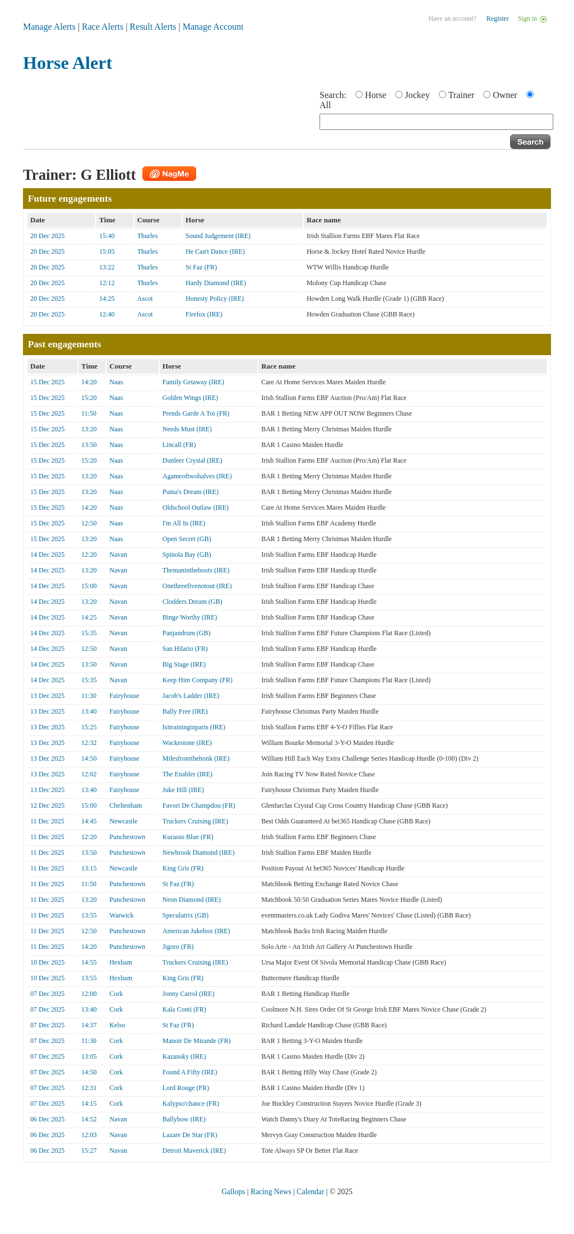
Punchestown (127, 837)
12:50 (88, 523)
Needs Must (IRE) (187, 429)
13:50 (88, 445)
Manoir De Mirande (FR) (197, 1041)
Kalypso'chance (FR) (191, 1103)
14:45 (88, 821)
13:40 (88, 711)
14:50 (88, 758)
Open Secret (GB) (187, 539)
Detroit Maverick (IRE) (194, 1150)
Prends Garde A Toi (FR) (196, 413)
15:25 (88, 727)
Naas (116, 382)
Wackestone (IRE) (187, 743)
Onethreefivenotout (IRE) (197, 586)
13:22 (106, 267)
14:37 (88, 1025)
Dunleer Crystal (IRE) (193, 460)
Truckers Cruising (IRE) (195, 821)
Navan (118, 554)
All (325, 105)
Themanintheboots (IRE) (196, 570)
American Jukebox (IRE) (196, 931)
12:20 (88, 554)
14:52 (88, 1119)
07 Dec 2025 (47, 994)
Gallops (233, 1192)
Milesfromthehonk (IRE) (196, 758)
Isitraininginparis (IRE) (194, 727)
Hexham (120, 962)
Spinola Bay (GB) (187, 554)
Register (498, 18)
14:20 (88, 382)
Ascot (145, 298)
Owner (505, 95)
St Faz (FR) (201, 267)
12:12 (106, 283)
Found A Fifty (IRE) (190, 1072)
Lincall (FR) (179, 445)
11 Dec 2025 (47, 821)
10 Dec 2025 (47, 962)
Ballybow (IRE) (184, 1119)
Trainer (461, 95)
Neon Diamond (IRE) (192, 900)
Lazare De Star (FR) (190, 1135)
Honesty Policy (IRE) (215, 298)
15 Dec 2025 (47, 382)
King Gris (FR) (183, 868)
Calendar (310, 1192)
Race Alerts (102, 26)
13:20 (88, 429)
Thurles (147, 236)
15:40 (106, 236)
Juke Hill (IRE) (183, 790)
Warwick (121, 915)
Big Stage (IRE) (184, 664)
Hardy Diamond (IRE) (216, 283)
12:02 (88, 774)
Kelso (117, 1025)
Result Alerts (152, 26)
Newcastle (123, 821)
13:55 (88, 915)
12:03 (88, 1135)
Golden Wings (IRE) (190, 398)
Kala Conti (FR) (184, 1009)
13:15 (88, 868)
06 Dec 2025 (47, 1119)
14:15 (88, 1103)
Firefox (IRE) (204, 314)
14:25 (106, 298)
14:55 (88, 962)
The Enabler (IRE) (187, 774)
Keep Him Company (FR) (198, 680)
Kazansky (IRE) (184, 1056)
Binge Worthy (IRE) (190, 617)
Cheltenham (125, 805)
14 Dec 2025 (47, 554)
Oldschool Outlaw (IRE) (196, 507)
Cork (116, 994)
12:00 (88, 994)
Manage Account (213, 26)
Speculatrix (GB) (186, 915)
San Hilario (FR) (185, 649)
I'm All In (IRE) (184, 523)
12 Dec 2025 (47, 805)
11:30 (88, 696)
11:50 (88, 413)
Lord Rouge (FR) (186, 1088)
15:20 (88, 398)
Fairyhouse (124, 696)
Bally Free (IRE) (185, 711)
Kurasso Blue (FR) (188, 837)
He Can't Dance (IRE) (215, 251)
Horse (375, 95)
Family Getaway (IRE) (193, 382)
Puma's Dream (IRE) (191, 492)
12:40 (106, 314)
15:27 (88, 1150)
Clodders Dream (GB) (193, 602)
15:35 (88, 633)
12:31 (88, 1088)
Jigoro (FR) (178, 947)
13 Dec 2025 (47, 696)
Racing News (271, 1192)
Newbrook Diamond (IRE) (199, 852)
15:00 (88, 586)
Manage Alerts (49, 26)
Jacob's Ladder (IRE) (191, 696)
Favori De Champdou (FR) (199, 805)
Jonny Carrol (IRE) (189, 994)
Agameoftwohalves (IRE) (197, 476)
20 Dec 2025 (47, 236)
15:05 (106, 251)
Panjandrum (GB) (187, 633)
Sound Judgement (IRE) (218, 236)
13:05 (88, 1056)
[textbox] (436, 122)
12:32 (88, 743)
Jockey (417, 95)
